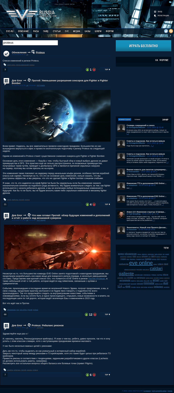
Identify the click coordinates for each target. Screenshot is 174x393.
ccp (134, 256)
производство (140, 259)
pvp (164, 254)
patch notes (11, 65)
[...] (128, 134)
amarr (156, 280)
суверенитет (147, 274)
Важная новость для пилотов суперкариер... (147, 170)
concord (140, 283)
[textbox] (30, 42)
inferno (165, 274)
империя (144, 254)
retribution (120, 278)
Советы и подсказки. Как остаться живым (146, 141)
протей (21, 200)
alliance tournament (130, 269)
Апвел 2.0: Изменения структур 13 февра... (146, 212)
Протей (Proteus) (96, 278)
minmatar (149, 283)
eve (17, 310)
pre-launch (163, 259)
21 (5, 204)
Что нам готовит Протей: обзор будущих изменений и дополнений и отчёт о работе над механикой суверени (61, 216)
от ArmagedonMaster (136, 127)
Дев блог (17, 80)
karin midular (158, 254)
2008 (158, 259)
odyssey (145, 256)
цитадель (159, 274)
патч (153, 256)
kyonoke (133, 287)
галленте (167, 278)
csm (166, 280)
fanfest (158, 256)
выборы (133, 280)
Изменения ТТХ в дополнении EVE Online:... (147, 183)
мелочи (138, 256)
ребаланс (17, 370)
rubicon (160, 264)
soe (150, 256)
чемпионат (151, 254)
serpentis (150, 287)
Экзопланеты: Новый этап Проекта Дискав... (147, 227)
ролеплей (133, 283)
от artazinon (132, 185)
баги (128, 259)
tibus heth (146, 280)
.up (27, 54)
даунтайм (139, 269)
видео (121, 254)
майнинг (129, 256)
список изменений (22, 65)
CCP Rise (40, 327)
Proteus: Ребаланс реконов (48, 325)
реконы (29, 370)
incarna (161, 278)
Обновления (19, 52)
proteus (31, 65)
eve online (23, 310)
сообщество (124, 264)
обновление (11, 310)
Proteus (40, 52)
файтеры (15, 200)
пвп (151, 280)
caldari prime (149, 278)
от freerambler (133, 172)
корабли (10, 370)
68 (5, 314)
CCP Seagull (41, 220)
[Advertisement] (143, 91)
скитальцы (141, 278)
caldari (156, 268)
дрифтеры (164, 256)
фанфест (132, 259)
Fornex (170, 391)
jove (124, 287)
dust (166, 264)
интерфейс (125, 280)
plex (135, 278)
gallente (126, 273)
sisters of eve (159, 283)
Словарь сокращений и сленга (141, 125)
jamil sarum (146, 269)
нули (125, 278)
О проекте (147, 391)
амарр (155, 264)
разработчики (138, 274)
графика (148, 259)
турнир (123, 259)
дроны (139, 254)
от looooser (132, 229)
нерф (9, 200)
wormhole (167, 287)
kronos (138, 287)
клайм (162, 280)
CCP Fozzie (41, 85)
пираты (154, 259)
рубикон (153, 274)
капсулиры (144, 287)
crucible (130, 278)
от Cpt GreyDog (133, 214)
